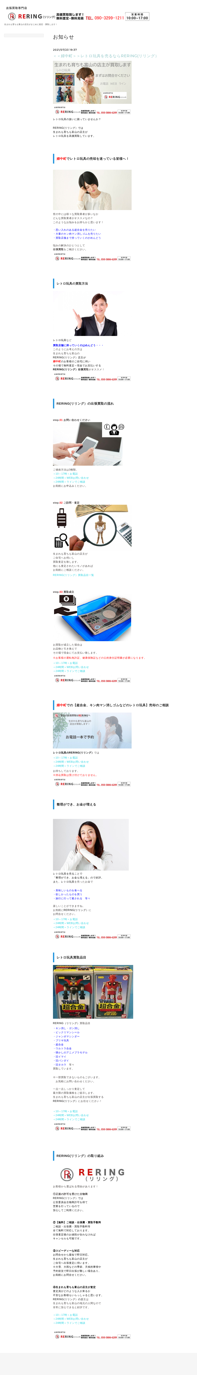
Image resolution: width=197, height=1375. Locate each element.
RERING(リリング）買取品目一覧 (73, 575)
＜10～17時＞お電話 (65, 473)
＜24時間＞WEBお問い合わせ (71, 478)
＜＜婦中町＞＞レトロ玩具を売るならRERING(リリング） (106, 56)
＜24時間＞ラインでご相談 (69, 481)
